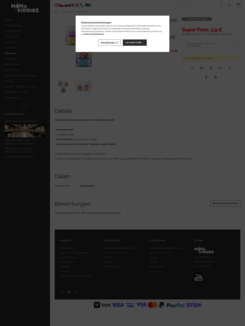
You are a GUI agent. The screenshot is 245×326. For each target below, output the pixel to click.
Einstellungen (108, 43)
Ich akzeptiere (133, 43)
